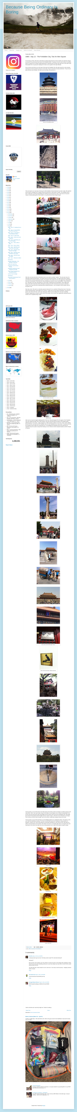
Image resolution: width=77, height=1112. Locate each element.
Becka (15, 176)
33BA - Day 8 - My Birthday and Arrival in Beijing (14, 240)
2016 (8, 204)
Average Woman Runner (34, 982)
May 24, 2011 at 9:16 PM (44, 982)
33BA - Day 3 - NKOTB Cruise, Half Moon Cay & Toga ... (14, 253)
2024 (8, 190)
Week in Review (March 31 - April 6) (33, 1016)
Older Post (69, 1010)
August (9, 220)
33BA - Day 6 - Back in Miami (13, 245)
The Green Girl (32, 974)
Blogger (43, 1105)
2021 (8, 195)
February (10, 283)
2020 (8, 197)
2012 (8, 210)
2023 (8, 192)
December (10, 214)
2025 (8, 189)
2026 (8, 187)
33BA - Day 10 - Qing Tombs (13, 235)
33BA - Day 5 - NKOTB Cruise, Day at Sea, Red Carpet (14, 248)
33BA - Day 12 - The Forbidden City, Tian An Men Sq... (14, 231)
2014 (8, 207)
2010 (8, 287)
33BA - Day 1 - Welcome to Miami (14, 257)
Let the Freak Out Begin (12, 273)
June (9, 224)
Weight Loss (19, 50)
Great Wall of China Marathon (36, 948)
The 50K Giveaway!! (36, 1085)
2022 (8, 194)
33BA (30, 948)
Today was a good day (12, 264)
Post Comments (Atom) (35, 1012)
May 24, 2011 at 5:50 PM (37, 956)
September (10, 219)
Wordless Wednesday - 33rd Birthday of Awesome (13, 262)
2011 (8, 212)
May (9, 225)
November (10, 215)
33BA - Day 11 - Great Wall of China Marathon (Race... (13, 233)
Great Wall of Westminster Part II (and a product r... (14, 278)
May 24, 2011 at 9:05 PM (40, 974)
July (9, 222)
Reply (30, 970)
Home (6, 50)
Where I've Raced (28, 50)
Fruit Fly (30, 956)
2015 (8, 205)
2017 (8, 202)
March (9, 282)
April (9, 280)
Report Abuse (9, 444)
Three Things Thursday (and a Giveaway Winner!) (14, 272)
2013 (8, 209)
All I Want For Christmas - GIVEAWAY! (39, 1092)
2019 (8, 199)
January (10, 285)
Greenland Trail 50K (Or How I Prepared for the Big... (14, 269)
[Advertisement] (12, 137)
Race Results (37, 50)
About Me (12, 50)
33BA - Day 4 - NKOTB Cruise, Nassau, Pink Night (14, 250)
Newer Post (28, 1010)
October (10, 217)
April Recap (10, 275)
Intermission (10, 259)
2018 (8, 200)
